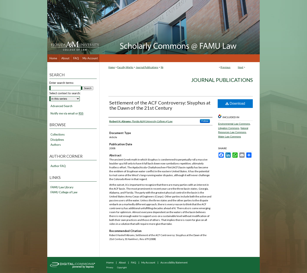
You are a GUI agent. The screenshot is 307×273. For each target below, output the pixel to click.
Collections (58, 134)
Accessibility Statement (174, 262)
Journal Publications (147, 67)
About (122, 262)
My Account (148, 262)
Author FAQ (58, 166)
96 (162, 67)
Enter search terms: (61, 82)
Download (235, 103)
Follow (204, 121)
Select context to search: (64, 93)
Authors (56, 144)
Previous (225, 67)
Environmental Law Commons (234, 123)
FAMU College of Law (64, 192)
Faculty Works (125, 67)
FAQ (133, 262)
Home (111, 67)
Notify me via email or (67, 113)
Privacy (109, 267)
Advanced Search (61, 106)
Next (240, 67)
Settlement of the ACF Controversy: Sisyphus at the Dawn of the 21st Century (160, 105)
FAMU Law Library (62, 187)
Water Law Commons (229, 136)
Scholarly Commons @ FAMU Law (179, 27)
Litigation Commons (228, 128)
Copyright (122, 267)
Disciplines (57, 139)
